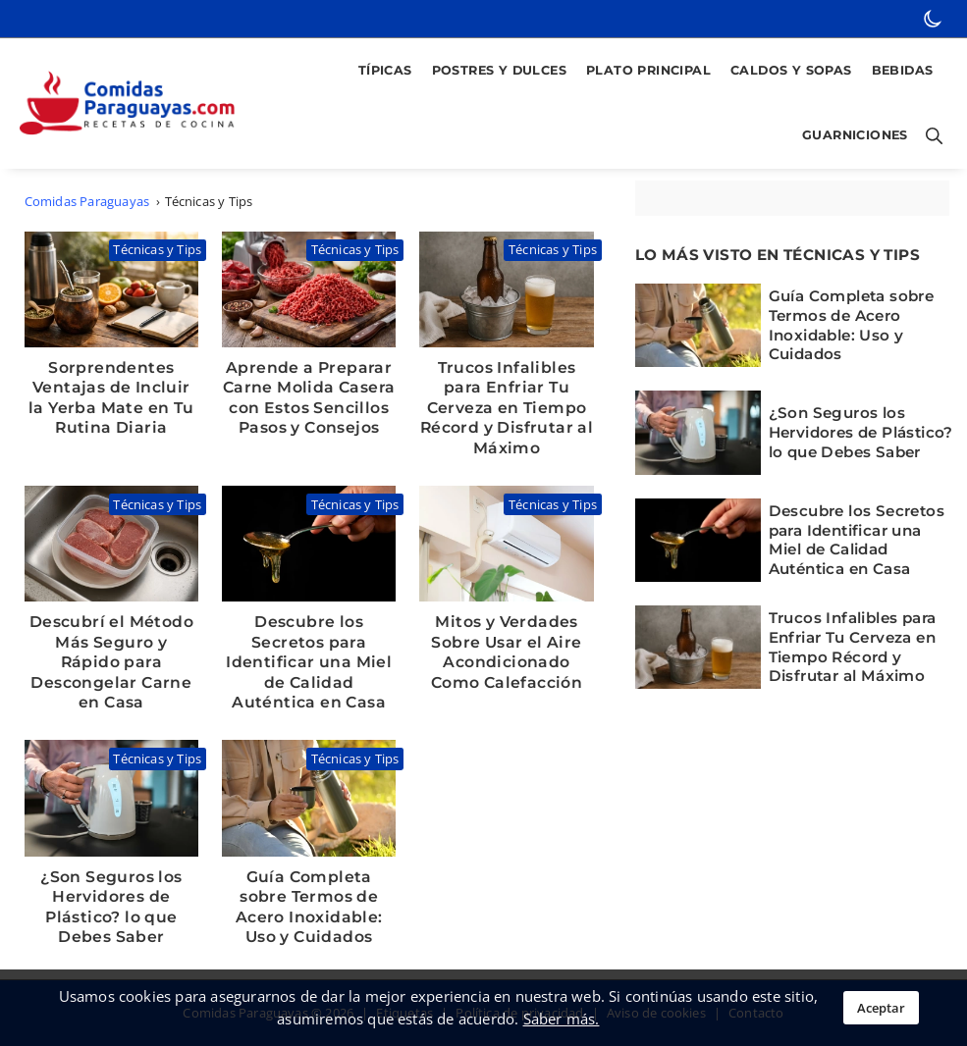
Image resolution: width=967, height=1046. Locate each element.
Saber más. (561, 1018)
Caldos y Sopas (791, 70)
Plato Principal (648, 70)
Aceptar (881, 1008)
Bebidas (903, 70)
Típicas (385, 70)
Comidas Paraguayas (87, 201)
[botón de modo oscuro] (932, 18)
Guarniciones (855, 135)
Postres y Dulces (499, 70)
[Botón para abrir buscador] (930, 136)
